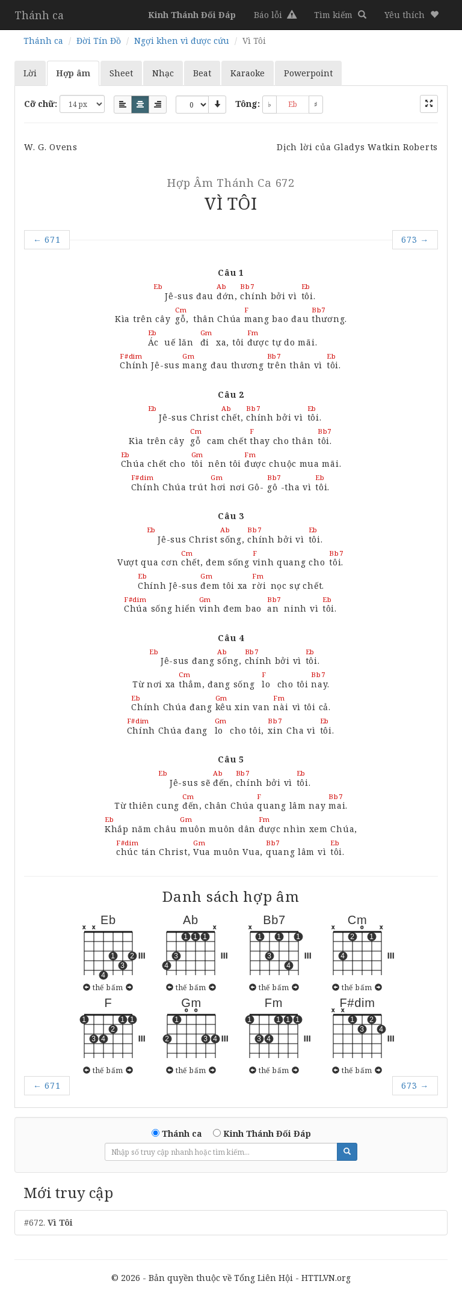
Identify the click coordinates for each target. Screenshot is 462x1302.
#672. (48, 1222)
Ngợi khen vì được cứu (181, 40)
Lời (30, 73)
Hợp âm (73, 73)
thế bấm (107, 987)
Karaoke (247, 73)
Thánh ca (39, 15)
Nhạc (163, 73)
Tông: (247, 103)
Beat (202, 73)
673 (415, 239)
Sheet (121, 73)
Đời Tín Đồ (98, 40)
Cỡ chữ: (40, 103)
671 (47, 239)
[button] (411, 15)
